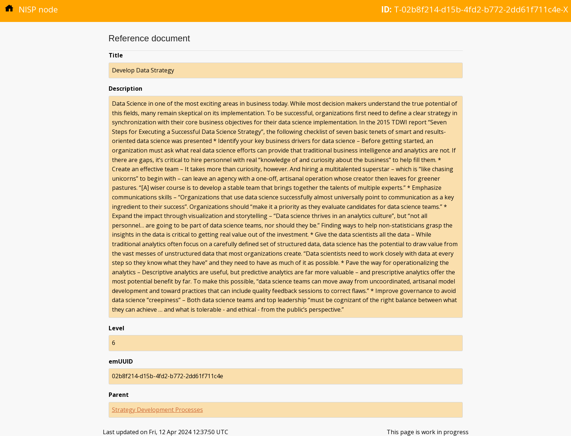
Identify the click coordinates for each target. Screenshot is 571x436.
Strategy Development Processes (157, 410)
